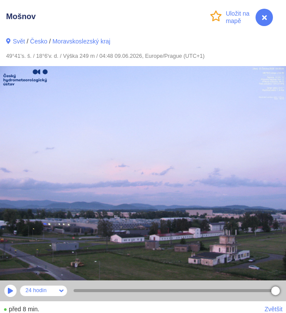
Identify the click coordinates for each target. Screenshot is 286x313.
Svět (19, 41)
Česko (38, 41)
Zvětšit (274, 309)
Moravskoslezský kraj (81, 41)
